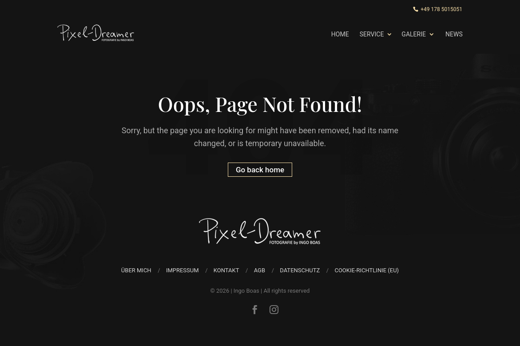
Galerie (413, 34)
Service (372, 34)
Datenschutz (300, 270)
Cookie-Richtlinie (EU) (366, 270)
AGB (259, 270)
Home (340, 34)
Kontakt (226, 270)
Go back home (260, 169)
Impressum (182, 270)
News (454, 34)
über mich (136, 270)
